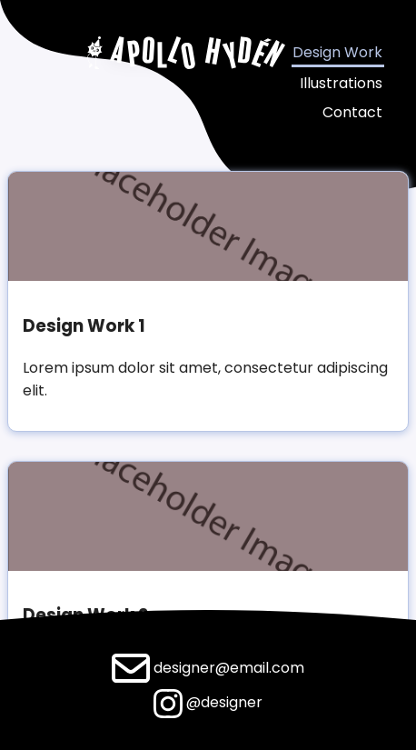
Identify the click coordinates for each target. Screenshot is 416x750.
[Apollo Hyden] (187, 58)
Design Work (337, 52)
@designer (208, 702)
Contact (352, 112)
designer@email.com (208, 667)
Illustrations (341, 83)
